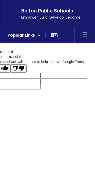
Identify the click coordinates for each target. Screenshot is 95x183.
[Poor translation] (18, 68)
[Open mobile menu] (85, 35)
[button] (24, 35)
